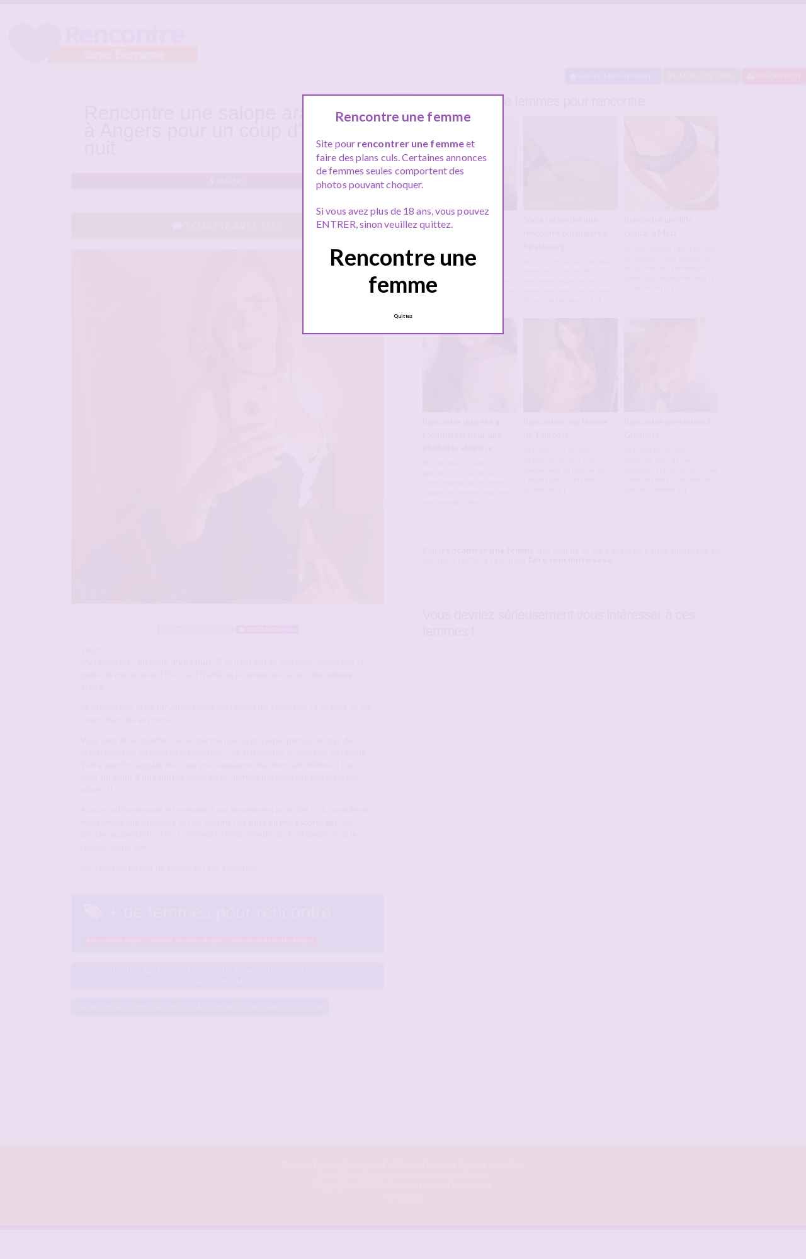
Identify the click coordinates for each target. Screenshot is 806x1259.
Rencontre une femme (403, 270)
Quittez (403, 316)
